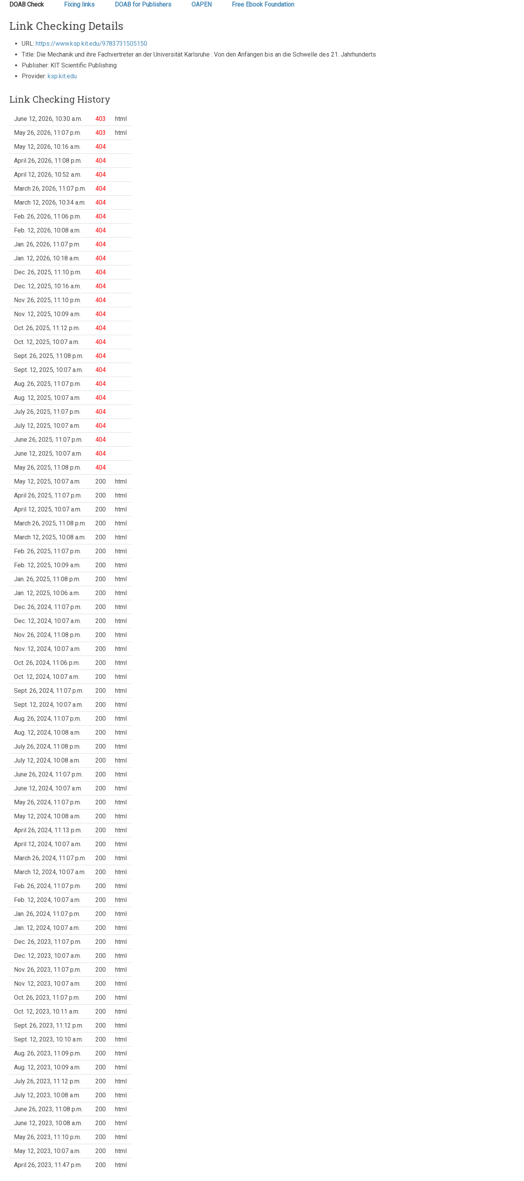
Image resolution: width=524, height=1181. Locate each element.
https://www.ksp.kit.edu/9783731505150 (91, 43)
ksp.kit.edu (62, 76)
